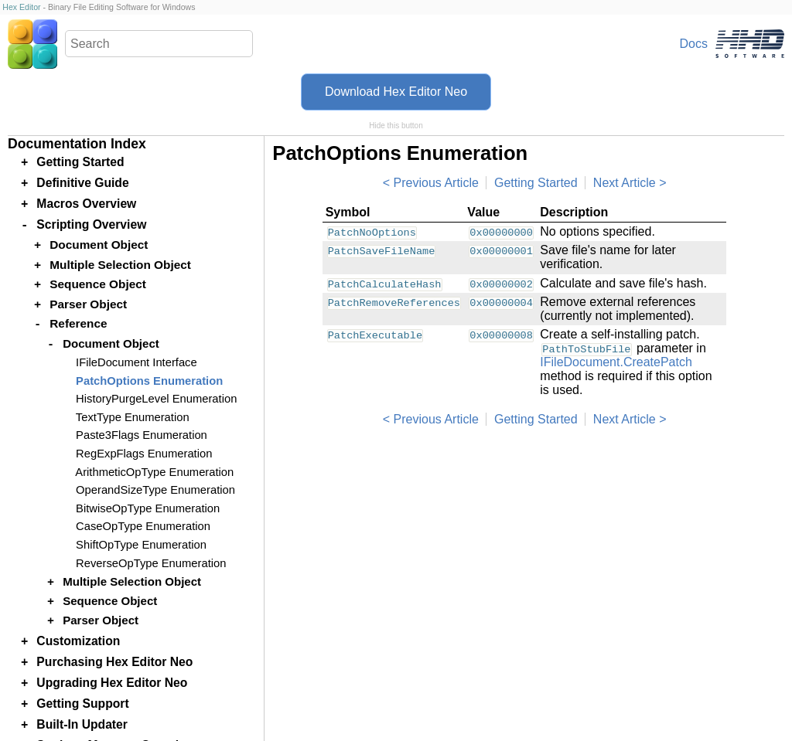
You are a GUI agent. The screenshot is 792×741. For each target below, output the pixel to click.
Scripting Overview (91, 224)
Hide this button (396, 125)
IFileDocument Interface (136, 362)
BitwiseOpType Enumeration (148, 508)
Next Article (624, 182)
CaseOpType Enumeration (143, 526)
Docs (694, 43)
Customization (78, 641)
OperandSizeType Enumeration (155, 490)
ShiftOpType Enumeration (141, 545)
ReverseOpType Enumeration (151, 563)
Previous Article (436, 182)
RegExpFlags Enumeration (144, 453)
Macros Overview (86, 203)
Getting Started (536, 182)
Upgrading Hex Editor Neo (111, 682)
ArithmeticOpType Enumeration (154, 472)
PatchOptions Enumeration (149, 381)
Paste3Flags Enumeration (141, 435)
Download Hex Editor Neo (396, 91)
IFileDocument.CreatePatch (616, 362)
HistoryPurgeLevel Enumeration (156, 399)
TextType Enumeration (132, 417)
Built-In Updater (82, 724)
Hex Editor (21, 7)
